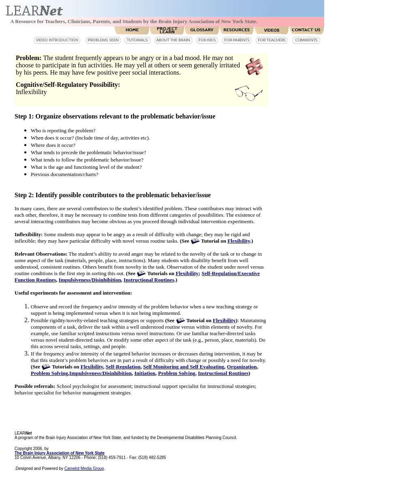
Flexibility (238, 241)
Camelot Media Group (84, 468)
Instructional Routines (149, 280)
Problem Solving (49, 373)
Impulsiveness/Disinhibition (90, 280)
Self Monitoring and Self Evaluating (183, 367)
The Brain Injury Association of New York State (60, 453)
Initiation (145, 373)
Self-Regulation (123, 367)
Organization (242, 367)
